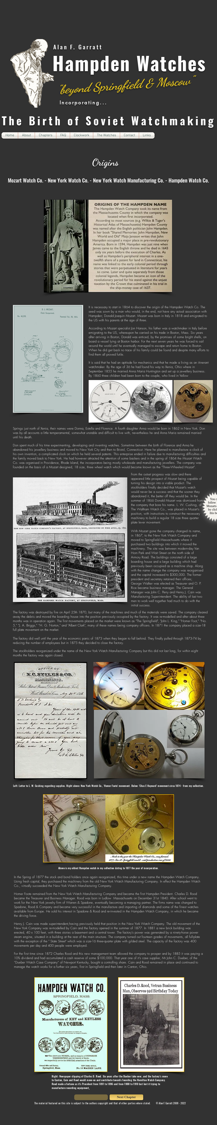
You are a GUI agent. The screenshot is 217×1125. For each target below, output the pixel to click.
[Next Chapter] (126, 1097)
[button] (45, 135)
